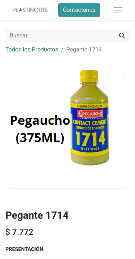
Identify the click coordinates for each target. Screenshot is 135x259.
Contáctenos (79, 9)
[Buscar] (122, 35)
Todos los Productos (31, 49)
